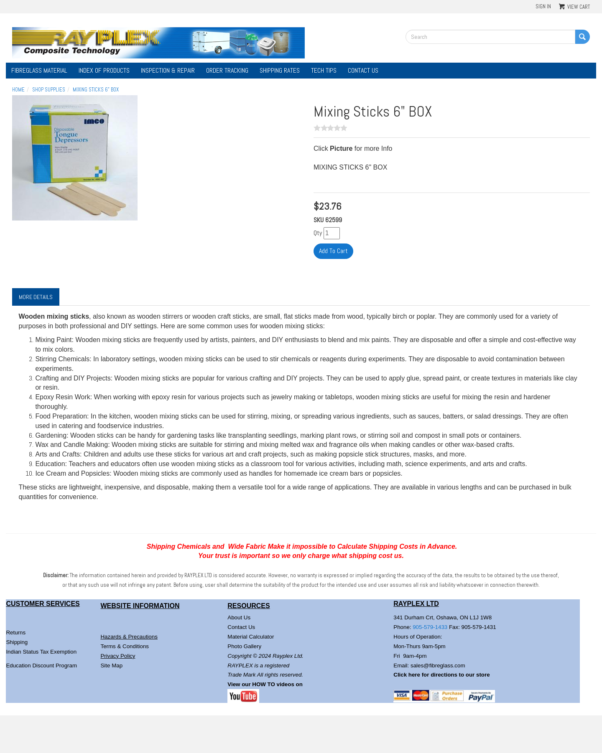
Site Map (111, 665)
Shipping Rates (280, 70)
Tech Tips (324, 70)
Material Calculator (250, 637)
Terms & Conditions (124, 646)
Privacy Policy (117, 656)
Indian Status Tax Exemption (41, 652)
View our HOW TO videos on (265, 684)
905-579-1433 (430, 627)
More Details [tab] (36, 297)
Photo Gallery (244, 646)
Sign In (543, 6)
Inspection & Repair (168, 70)
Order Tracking (227, 70)
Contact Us (363, 70)
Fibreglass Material (39, 70)
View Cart (578, 6)
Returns (16, 632)
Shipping (17, 642)
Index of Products (104, 70)
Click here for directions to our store (441, 675)
